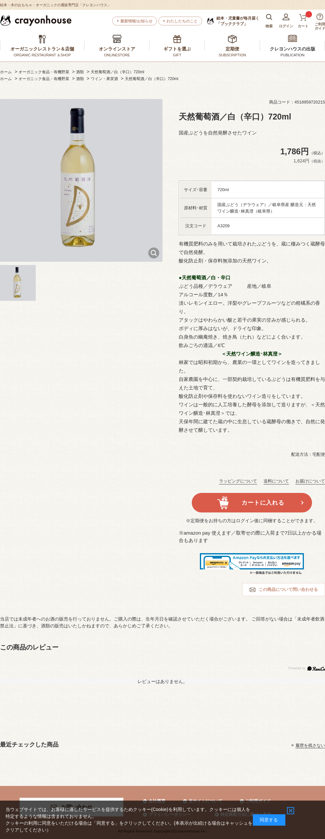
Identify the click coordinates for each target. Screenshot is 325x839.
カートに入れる (262, 502)
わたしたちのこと (182, 21)
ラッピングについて (238, 481)
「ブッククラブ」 (237, 21)
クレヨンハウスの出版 (292, 48)
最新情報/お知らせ (136, 21)
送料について (276, 481)
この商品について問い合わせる (288, 589)
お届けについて (310, 481)
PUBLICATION (292, 55)
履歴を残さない (310, 745)
